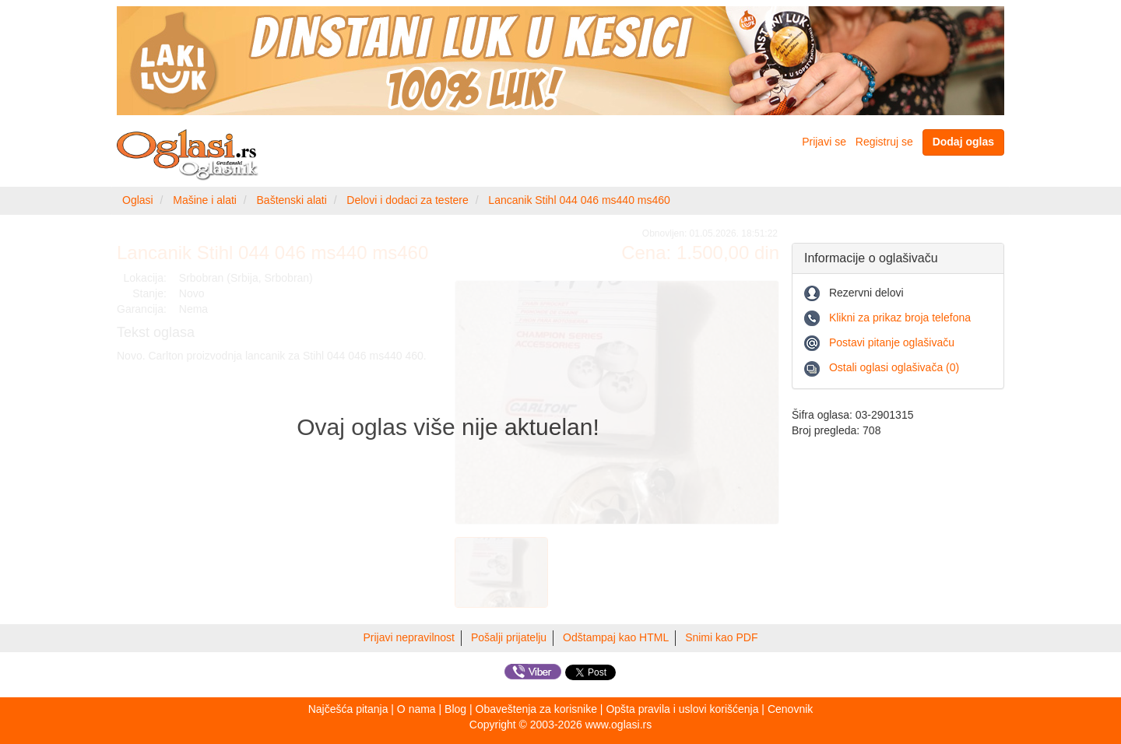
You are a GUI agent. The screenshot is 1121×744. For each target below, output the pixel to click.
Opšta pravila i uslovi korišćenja (682, 709)
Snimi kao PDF (721, 637)
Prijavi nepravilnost (409, 637)
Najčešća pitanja (348, 709)
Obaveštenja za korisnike (536, 709)
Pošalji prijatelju (508, 637)
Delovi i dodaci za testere (407, 200)
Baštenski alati (292, 200)
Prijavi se (824, 141)
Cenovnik (790, 709)
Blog (455, 709)
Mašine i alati (205, 200)
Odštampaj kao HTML (616, 637)
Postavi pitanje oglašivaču (891, 342)
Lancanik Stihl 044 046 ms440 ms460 (578, 200)
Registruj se (884, 141)
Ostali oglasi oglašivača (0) (894, 367)
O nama (416, 709)
